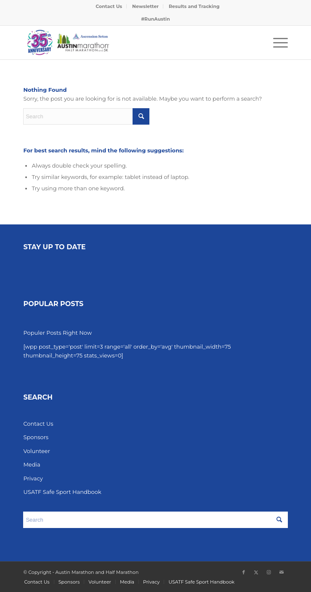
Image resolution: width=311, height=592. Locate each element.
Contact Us (109, 6)
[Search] (86, 116)
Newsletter (145, 6)
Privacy (33, 478)
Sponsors (35, 437)
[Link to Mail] (281, 572)
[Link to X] (256, 572)
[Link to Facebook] (243, 572)
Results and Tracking (194, 6)
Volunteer (36, 451)
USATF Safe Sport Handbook (62, 491)
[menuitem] (109, 6)
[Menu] (276, 42)
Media (31, 464)
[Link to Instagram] (269, 572)
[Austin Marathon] (129, 42)
